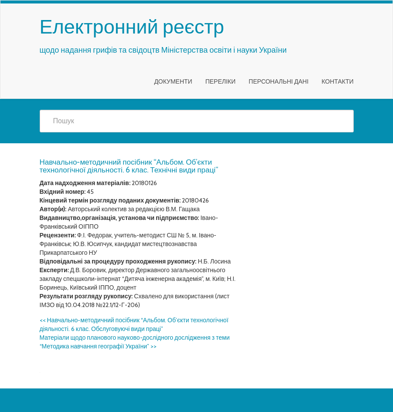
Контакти (337, 81)
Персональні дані (278, 81)
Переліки (220, 81)
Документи (173, 81)
